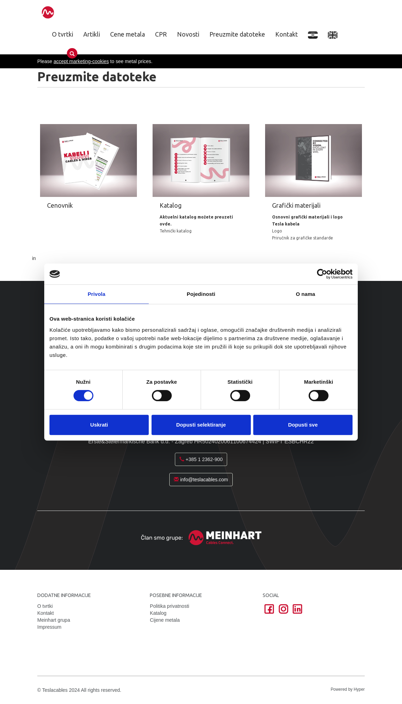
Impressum (49, 623)
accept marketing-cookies (81, 61)
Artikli (91, 34)
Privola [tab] (97, 294)
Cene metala (127, 34)
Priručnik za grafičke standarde (300, 239)
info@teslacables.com (201, 476)
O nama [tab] (305, 294)
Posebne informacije (176, 592)
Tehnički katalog (173, 225)
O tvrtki (62, 34)
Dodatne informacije (64, 592)
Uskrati (99, 425)
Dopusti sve (303, 425)
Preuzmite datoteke (237, 34)
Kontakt (286, 34)
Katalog (158, 609)
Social (271, 592)
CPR (161, 34)
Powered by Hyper (348, 685)
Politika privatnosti (169, 602)
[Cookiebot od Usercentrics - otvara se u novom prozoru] (322, 274)
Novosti (188, 34)
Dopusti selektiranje (201, 425)
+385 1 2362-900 (201, 456)
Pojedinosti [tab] (201, 294)
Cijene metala (165, 616)
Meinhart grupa (53, 616)
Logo (275, 232)
